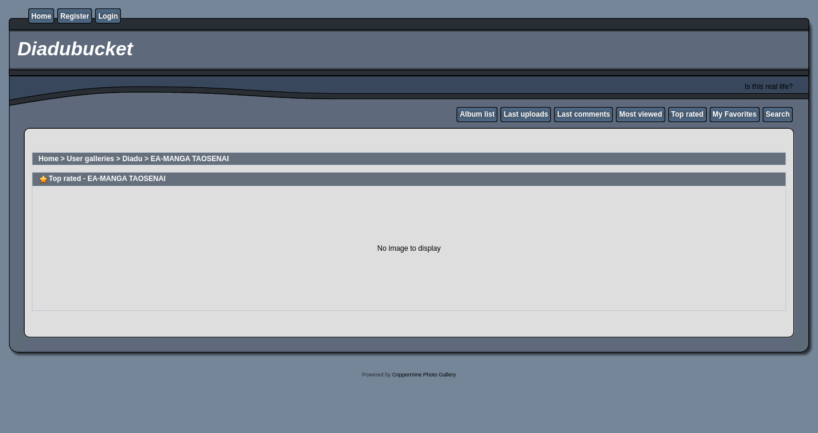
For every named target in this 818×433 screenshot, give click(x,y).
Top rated (687, 114)
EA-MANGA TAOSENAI (189, 159)
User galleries (90, 159)
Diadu (132, 159)
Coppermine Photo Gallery (424, 375)
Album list (477, 114)
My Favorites (735, 114)
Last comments (583, 114)
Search (778, 114)
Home (41, 16)
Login (108, 16)
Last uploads (525, 114)
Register (74, 16)
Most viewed (640, 114)
